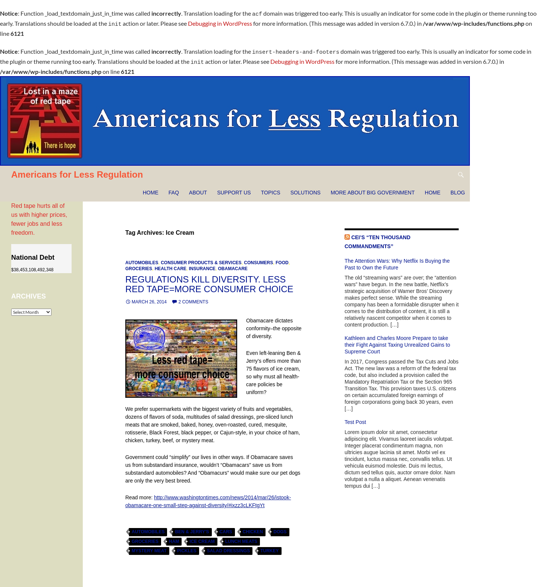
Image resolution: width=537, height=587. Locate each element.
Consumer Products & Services (201, 258)
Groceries (138, 264)
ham (174, 537)
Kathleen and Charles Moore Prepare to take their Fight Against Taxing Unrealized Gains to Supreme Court (397, 340)
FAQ (174, 188)
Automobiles (141, 258)
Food (282, 258)
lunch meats (241, 537)
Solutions (306, 188)
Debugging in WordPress (220, 22)
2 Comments (193, 297)
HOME (432, 188)
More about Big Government (373, 188)
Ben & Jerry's (192, 527)
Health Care (170, 264)
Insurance (202, 264)
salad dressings (228, 546)
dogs (279, 527)
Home (150, 188)
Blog (457, 188)
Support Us (234, 188)
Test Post (355, 418)
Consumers (258, 258)
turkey (269, 546)
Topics (270, 188)
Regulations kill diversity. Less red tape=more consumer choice (209, 280)
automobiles (148, 527)
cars (226, 527)
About (198, 188)
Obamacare (232, 264)
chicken (253, 527)
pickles (187, 546)
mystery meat (149, 546)
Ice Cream (201, 537)
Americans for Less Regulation (77, 170)
